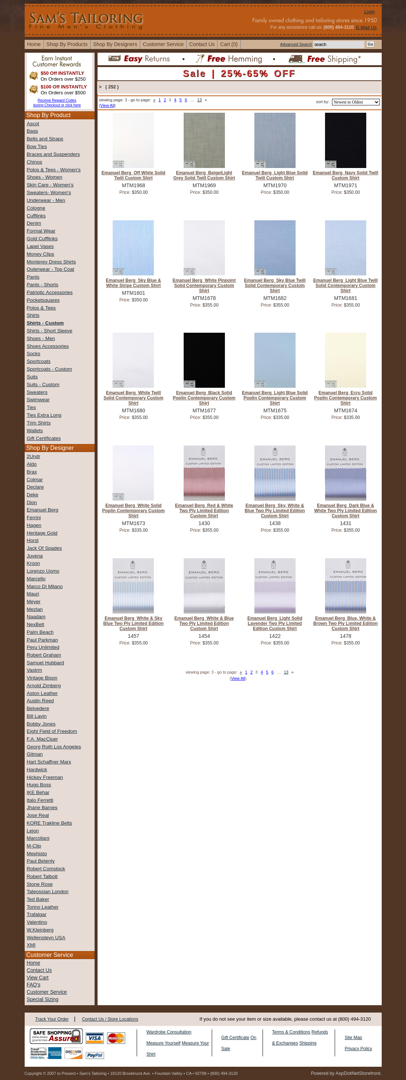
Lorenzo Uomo (43, 571)
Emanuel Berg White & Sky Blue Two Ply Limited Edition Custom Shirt (133, 623)
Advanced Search (296, 44)
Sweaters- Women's (49, 192)
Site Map (353, 1037)
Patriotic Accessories (50, 292)
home (34, 44)
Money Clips (40, 254)
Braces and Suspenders (53, 154)
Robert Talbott (42, 876)
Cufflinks (36, 216)
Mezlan (35, 609)
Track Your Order (52, 1019)
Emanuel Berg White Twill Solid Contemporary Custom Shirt (133, 398)
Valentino (37, 922)
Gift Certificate (235, 1037)
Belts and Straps (45, 138)
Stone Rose (40, 884)
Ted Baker (38, 899)
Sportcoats (39, 361)
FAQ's (33, 985)
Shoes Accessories (48, 346)
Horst (33, 540)
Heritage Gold (42, 533)
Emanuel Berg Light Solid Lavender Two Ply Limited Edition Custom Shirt (274, 623)
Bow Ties (37, 146)
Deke (33, 494)
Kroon (33, 563)
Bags (32, 131)
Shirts (33, 315)
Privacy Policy (358, 1048)
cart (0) (228, 44)
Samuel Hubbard (45, 662)
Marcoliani (38, 838)
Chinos (34, 162)
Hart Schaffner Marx (49, 762)
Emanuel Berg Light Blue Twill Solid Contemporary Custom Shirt (345, 285)
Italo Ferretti (40, 800)
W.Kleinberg (40, 930)
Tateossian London (48, 891)
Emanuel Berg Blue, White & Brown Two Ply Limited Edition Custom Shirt (345, 623)
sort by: (322, 101)
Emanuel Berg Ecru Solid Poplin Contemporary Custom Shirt (345, 398)
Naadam (36, 616)
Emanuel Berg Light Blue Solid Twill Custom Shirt (275, 175)
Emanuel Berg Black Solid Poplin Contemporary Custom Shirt (204, 398)
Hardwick (37, 769)
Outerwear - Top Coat (50, 269)
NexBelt (35, 624)
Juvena (35, 556)
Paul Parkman (42, 640)
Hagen (34, 525)
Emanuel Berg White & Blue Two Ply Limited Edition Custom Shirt (204, 623)
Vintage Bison (42, 678)
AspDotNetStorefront (357, 1073)
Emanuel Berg (43, 510)
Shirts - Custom (45, 323)
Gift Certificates (44, 438)
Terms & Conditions (291, 1032)
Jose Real (38, 815)
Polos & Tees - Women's (54, 169)
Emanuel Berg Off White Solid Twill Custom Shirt (133, 175)
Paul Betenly (41, 861)
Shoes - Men (41, 338)
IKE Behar (38, 792)
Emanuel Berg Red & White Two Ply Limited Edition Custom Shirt (204, 510)
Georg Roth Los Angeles (54, 746)
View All (107, 105)
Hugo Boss (39, 784)
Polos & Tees (41, 308)
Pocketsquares (43, 300)
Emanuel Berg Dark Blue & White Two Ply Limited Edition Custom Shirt (345, 510)
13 (199, 100)
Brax (32, 472)
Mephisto (37, 853)
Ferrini (34, 517)
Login (369, 11)
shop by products (67, 44)
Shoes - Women (45, 177)
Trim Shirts (39, 423)
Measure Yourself (163, 1043)
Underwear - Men (46, 200)
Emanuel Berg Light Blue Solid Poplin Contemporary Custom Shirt (275, 398)
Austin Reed (40, 700)
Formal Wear (41, 231)
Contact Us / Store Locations (110, 1019)
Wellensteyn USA (46, 937)
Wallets (35, 430)
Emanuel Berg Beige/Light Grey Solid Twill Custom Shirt (204, 175)
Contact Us (39, 970)
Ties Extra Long (44, 415)
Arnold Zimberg (44, 685)
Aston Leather (42, 693)
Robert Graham (44, 655)
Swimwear (38, 399)
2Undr (33, 456)
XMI (31, 945)
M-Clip (34, 846)
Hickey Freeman (45, 777)
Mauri (33, 594)
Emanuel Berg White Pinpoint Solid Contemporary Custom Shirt (204, 285)
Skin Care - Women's (50, 185)
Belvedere (38, 708)
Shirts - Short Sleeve (50, 330)
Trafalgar (37, 914)
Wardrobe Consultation (168, 1032)
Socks (33, 353)
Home (33, 963)
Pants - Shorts (43, 284)
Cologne (36, 208)
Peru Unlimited (43, 647)
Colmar (35, 479)
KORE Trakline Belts (49, 823)
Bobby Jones (41, 724)
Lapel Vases (40, 246)
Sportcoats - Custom (49, 369)
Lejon (33, 830)
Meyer (34, 601)
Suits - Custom (43, 384)
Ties (31, 407)
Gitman (35, 754)
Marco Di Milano (45, 586)
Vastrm (34, 670)
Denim (34, 223)
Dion (32, 502)
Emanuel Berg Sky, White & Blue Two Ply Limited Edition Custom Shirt (275, 510)
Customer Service (163, 44)
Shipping (308, 1043)
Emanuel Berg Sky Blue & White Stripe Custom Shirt (133, 283)
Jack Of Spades (44, 548)
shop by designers (115, 44)
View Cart (38, 978)
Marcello (36, 578)
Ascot (33, 123)
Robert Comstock (46, 868)
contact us (202, 44)
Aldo (32, 464)
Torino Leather (43, 907)
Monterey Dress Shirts (51, 262)
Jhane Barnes (42, 807)
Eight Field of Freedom (52, 731)
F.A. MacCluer (42, 739)
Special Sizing (43, 999)
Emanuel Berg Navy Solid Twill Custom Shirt (345, 175)
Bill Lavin (37, 716)
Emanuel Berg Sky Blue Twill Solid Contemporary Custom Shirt (275, 285)
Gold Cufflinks (42, 238)
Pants (33, 277)
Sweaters (37, 392)
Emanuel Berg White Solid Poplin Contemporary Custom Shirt (133, 510)
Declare (35, 487)
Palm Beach (40, 632)
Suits (32, 377)
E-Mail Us (366, 27)
